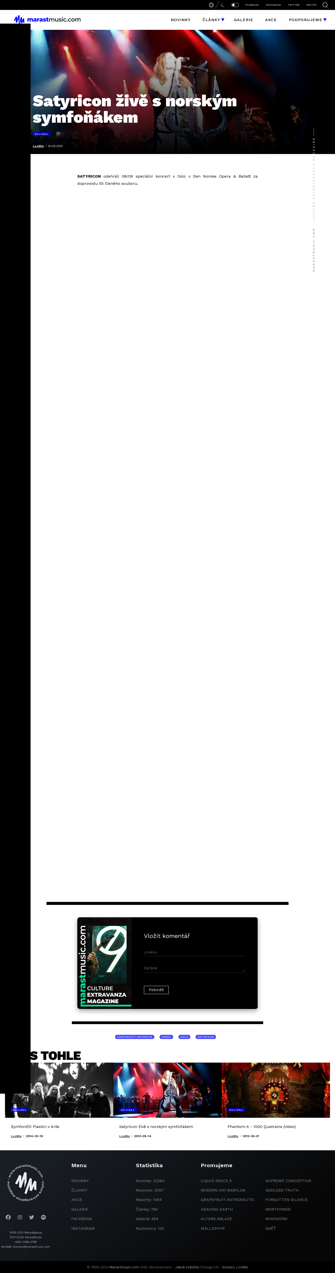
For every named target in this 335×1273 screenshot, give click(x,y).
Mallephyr (213, 1228)
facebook (81, 1218)
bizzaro (228, 1267)
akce (76, 1199)
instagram (83, 1228)
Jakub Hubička (187, 1267)
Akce (271, 19)
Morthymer (278, 1209)
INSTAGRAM (273, 4)
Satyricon (206, 1037)
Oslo (184, 1037)
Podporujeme (305, 19)
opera (166, 1037)
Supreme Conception (288, 1180)
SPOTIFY (311, 4)
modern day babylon (223, 1190)
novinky (80, 1180)
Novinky (181, 19)
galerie (79, 1209)
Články (211, 19)
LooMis (38, 146)
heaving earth (217, 1209)
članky (79, 1190)
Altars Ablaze (216, 1218)
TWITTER (293, 4)
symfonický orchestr (134, 1037)
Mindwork (276, 1218)
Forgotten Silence (286, 1199)
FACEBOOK (252, 4)
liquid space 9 (216, 1180)
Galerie (243, 19)
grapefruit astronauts (227, 1199)
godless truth (282, 1190)
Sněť (270, 1228)
